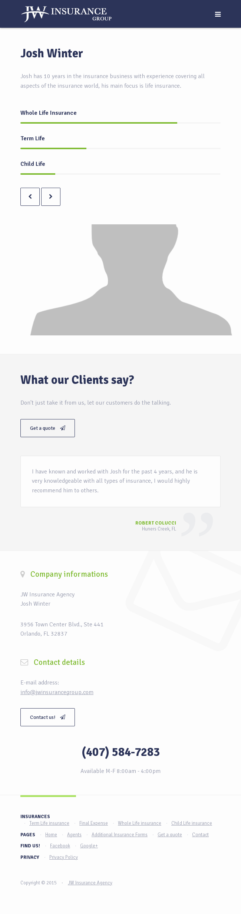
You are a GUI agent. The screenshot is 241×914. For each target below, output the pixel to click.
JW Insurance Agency (90, 883)
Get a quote (47, 428)
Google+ (89, 846)
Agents (74, 835)
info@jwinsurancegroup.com (56, 692)
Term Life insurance (49, 823)
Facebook (60, 846)
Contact (200, 834)
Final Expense (93, 823)
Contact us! (47, 717)
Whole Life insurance (139, 823)
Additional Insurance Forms (120, 835)
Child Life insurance (191, 823)
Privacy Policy (63, 857)
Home (51, 835)
